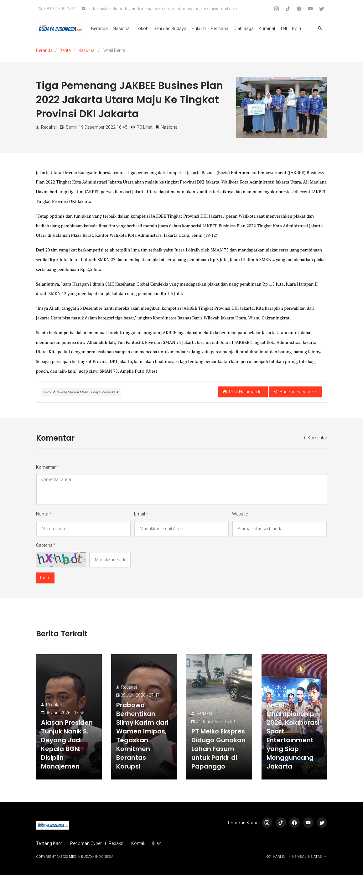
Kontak (138, 843)
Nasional (122, 28)
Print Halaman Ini (242, 391)
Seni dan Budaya (169, 28)
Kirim (45, 577)
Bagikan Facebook (295, 391)
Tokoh (142, 28)
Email (141, 513)
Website (240, 513)
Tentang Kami (49, 843)
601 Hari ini (276, 857)
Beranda (99, 28)
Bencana (219, 28)
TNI (283, 28)
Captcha (46, 545)
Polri (296, 28)
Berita (65, 50)
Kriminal (267, 28)
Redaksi (54, 704)
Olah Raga (243, 28)
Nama (43, 513)
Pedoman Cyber (86, 843)
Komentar (47, 467)
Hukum (198, 28)
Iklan (156, 843)
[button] (320, 28)
